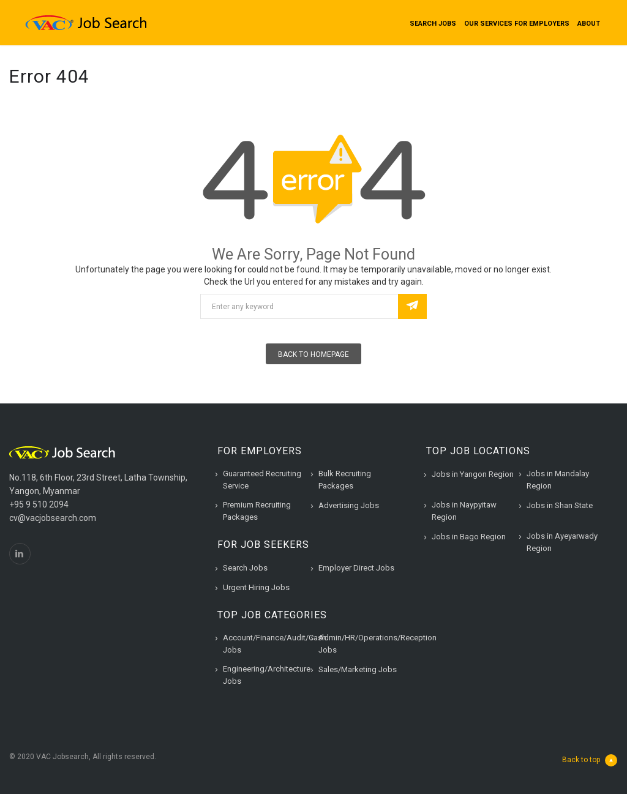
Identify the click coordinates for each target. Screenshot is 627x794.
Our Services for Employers (516, 24)
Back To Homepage (313, 354)
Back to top (589, 760)
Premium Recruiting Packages (257, 511)
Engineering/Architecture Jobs (266, 675)
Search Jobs (433, 24)
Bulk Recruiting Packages (344, 479)
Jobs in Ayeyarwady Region (562, 542)
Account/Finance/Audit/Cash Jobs (274, 643)
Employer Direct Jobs (356, 567)
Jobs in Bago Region (469, 536)
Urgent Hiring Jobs (256, 587)
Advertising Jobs (348, 505)
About (588, 24)
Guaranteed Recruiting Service (262, 479)
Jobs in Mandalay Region (558, 479)
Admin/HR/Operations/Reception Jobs (377, 643)
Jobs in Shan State (560, 505)
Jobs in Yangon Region (473, 474)
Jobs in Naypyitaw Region (464, 511)
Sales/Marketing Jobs (357, 669)
